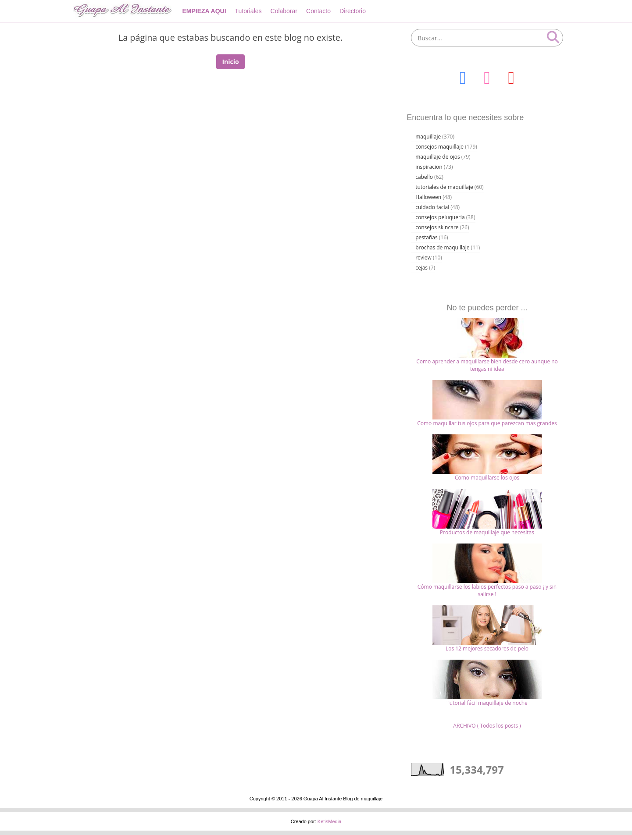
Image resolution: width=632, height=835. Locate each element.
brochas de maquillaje (442, 247)
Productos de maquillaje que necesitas (487, 532)
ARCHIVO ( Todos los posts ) (487, 725)
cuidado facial (432, 207)
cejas (421, 267)
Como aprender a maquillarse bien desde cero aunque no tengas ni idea (487, 365)
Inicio (230, 61)
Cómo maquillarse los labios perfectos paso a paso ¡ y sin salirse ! (487, 590)
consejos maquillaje (439, 146)
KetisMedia (329, 821)
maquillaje (428, 136)
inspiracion (428, 167)
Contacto (318, 10)
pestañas (426, 237)
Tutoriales (248, 10)
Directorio (352, 10)
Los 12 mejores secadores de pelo (487, 648)
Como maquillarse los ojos (487, 477)
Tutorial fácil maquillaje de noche (487, 703)
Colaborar (284, 10)
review (423, 257)
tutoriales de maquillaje (444, 187)
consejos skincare (436, 227)
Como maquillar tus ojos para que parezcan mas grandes (487, 423)
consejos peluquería (439, 217)
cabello (424, 177)
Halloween (428, 197)
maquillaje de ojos (437, 156)
